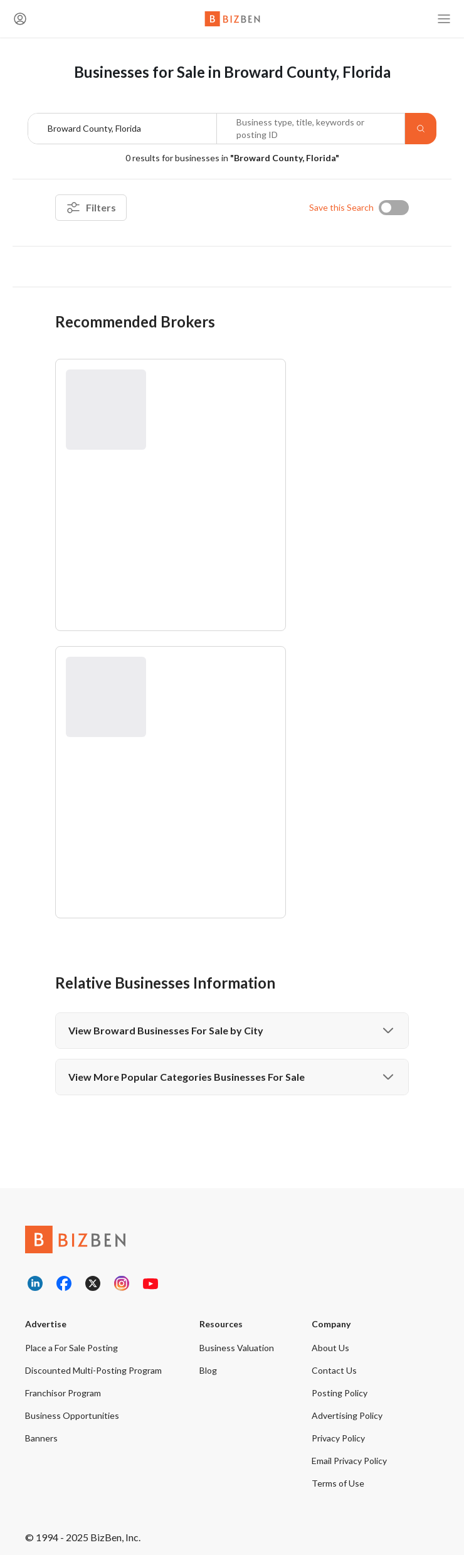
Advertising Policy (347, 1415)
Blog (208, 1370)
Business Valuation (236, 1347)
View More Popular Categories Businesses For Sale (232, 1077)
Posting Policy (339, 1393)
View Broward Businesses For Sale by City (232, 1030)
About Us (330, 1347)
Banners (41, 1438)
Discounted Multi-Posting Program (93, 1370)
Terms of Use (338, 1483)
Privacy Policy (338, 1438)
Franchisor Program (63, 1393)
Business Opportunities (72, 1415)
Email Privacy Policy (349, 1460)
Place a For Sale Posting (71, 1347)
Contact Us (334, 1370)
